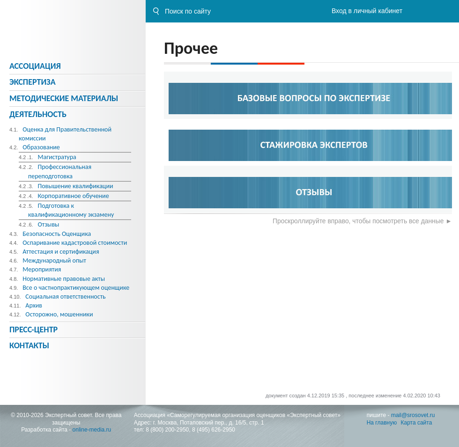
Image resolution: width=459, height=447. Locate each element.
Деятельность (38, 114)
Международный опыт (54, 260)
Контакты (29, 345)
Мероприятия (41, 269)
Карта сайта (416, 422)
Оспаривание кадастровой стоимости (74, 243)
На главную (382, 422)
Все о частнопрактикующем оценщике (75, 288)
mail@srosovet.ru (413, 415)
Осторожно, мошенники (59, 314)
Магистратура (56, 157)
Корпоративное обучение (73, 196)
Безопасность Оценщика (56, 234)
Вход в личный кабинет (367, 11)
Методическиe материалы (63, 98)
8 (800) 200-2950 (167, 429)
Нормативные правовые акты (63, 279)
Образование (41, 147)
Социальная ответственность (65, 296)
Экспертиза (32, 82)
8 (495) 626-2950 (213, 429)
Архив (33, 305)
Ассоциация (35, 66)
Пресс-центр (33, 329)
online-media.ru (92, 429)
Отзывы (48, 224)
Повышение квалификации (75, 186)
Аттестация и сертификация (60, 252)
